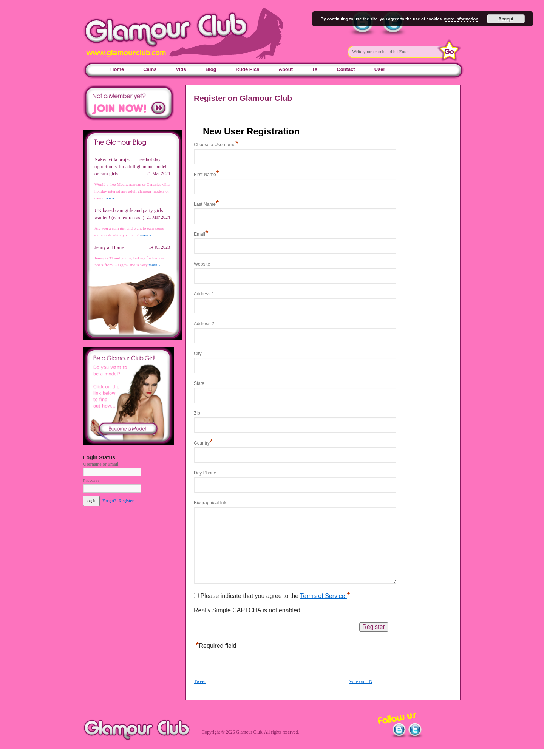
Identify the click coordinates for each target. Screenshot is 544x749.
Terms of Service (323, 596)
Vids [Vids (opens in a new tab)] (181, 69)
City (198, 353)
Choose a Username (216, 144)
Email (201, 234)
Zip (197, 413)
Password (91, 480)
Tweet (200, 681)
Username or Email (100, 464)
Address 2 (204, 323)
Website (202, 264)
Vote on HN (360, 681)
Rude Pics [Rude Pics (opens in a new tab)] (248, 69)
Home (117, 69)
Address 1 (204, 294)
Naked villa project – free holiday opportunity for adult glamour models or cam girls (131, 166)
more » (108, 198)
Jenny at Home (109, 247)
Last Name (206, 204)
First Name (206, 174)
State (199, 383)
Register (126, 500)
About (286, 69)
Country (203, 443)
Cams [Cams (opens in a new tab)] (149, 69)
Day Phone (205, 473)
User (379, 69)
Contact (346, 69)
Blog (211, 69)
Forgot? (109, 500)
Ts (314, 69)
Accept (505, 19)
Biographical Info (210, 502)
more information (461, 19)
